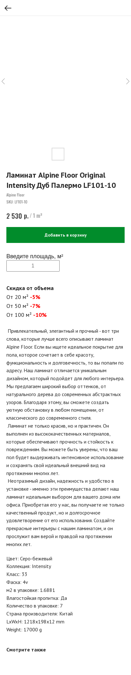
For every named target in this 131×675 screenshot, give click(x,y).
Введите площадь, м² (34, 256)
